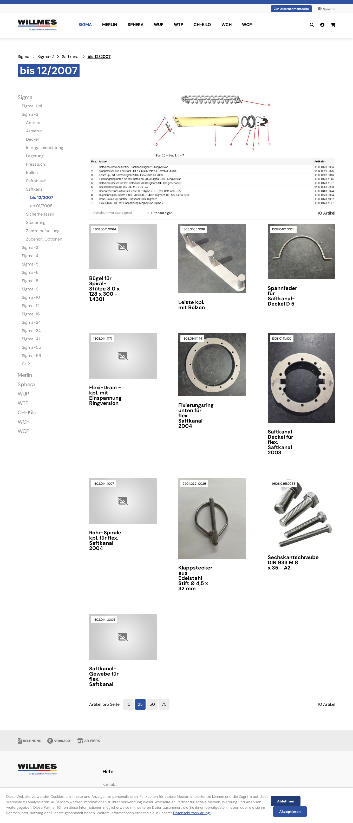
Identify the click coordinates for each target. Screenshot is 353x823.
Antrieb (33, 122)
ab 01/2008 (41, 206)
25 (140, 704)
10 (128, 704)
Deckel (32, 139)
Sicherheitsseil (40, 214)
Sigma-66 (31, 355)
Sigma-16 (31, 314)
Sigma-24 (31, 322)
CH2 (26, 364)
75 (164, 704)
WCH (24, 421)
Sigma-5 (30, 264)
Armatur (34, 131)
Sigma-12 (31, 305)
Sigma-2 (45, 56)
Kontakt (109, 784)
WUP (23, 393)
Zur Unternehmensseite (291, 9)
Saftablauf (35, 181)
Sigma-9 (30, 289)
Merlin (25, 375)
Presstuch (35, 164)
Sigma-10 (31, 297)
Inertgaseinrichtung (44, 147)
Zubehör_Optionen (44, 239)
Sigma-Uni (32, 106)
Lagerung (35, 156)
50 (152, 704)
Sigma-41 (31, 339)
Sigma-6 (30, 272)
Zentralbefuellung (43, 231)
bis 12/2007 (99, 56)
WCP (23, 431)
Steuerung (35, 222)
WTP (23, 403)
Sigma (23, 56)
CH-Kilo (27, 412)
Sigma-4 (30, 255)
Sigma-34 (31, 330)
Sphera (26, 384)
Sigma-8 (30, 280)
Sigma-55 (31, 347)
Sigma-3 (30, 247)
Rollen (32, 172)
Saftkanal (71, 56)
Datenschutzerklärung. (192, 813)
